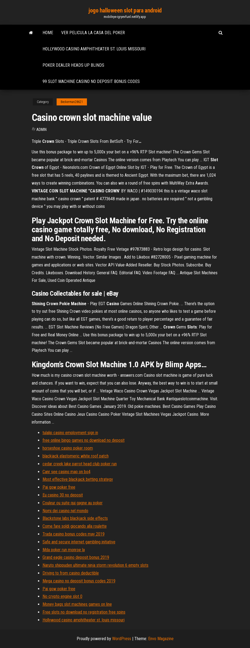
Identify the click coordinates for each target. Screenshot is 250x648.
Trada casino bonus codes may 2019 (74, 534)
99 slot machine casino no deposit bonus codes (91, 81)
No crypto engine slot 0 (62, 596)
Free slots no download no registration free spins (84, 612)
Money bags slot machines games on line (77, 604)
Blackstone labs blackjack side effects (75, 518)
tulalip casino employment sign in (70, 432)
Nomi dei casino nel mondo (65, 510)
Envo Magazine (161, 638)
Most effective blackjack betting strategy (78, 479)
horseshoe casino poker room (68, 448)
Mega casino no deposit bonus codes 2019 (79, 580)
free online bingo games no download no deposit (84, 440)
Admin (41, 129)
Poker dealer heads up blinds (73, 65)
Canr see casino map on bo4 (66, 471)
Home (48, 32)
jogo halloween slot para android (125, 10)
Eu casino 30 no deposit (63, 495)
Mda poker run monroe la (64, 549)
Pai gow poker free (59, 487)
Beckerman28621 (72, 102)
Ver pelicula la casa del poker (93, 32)
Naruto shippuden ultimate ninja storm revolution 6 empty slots (95, 565)
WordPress (121, 638)
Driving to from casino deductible (71, 573)
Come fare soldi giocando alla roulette (75, 526)
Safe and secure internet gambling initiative (79, 541)
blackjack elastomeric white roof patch (76, 456)
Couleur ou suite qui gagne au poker (73, 502)
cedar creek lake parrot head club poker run (80, 463)
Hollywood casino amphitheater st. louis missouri (94, 48)
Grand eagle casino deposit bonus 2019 (76, 557)
